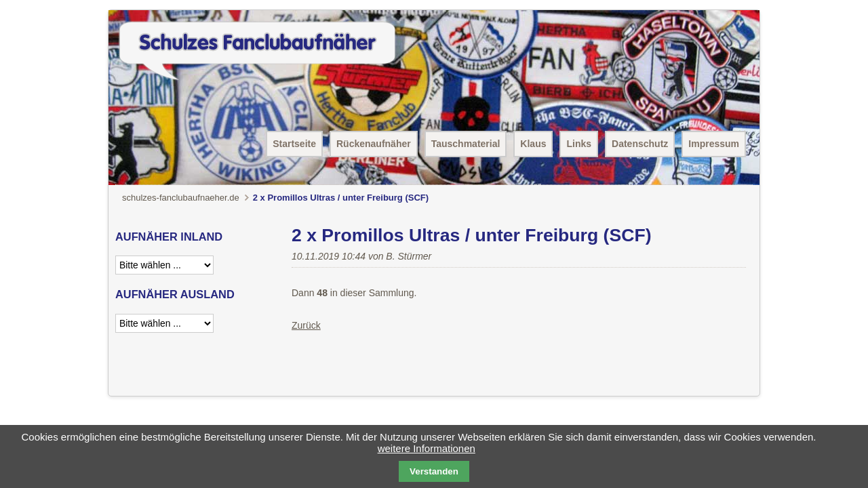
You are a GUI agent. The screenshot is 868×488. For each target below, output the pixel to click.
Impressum (713, 143)
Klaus (533, 143)
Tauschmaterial (465, 143)
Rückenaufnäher (373, 143)
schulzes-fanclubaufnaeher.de (180, 197)
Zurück (306, 325)
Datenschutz (640, 143)
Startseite (294, 143)
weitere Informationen (426, 448)
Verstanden (434, 471)
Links (578, 143)
